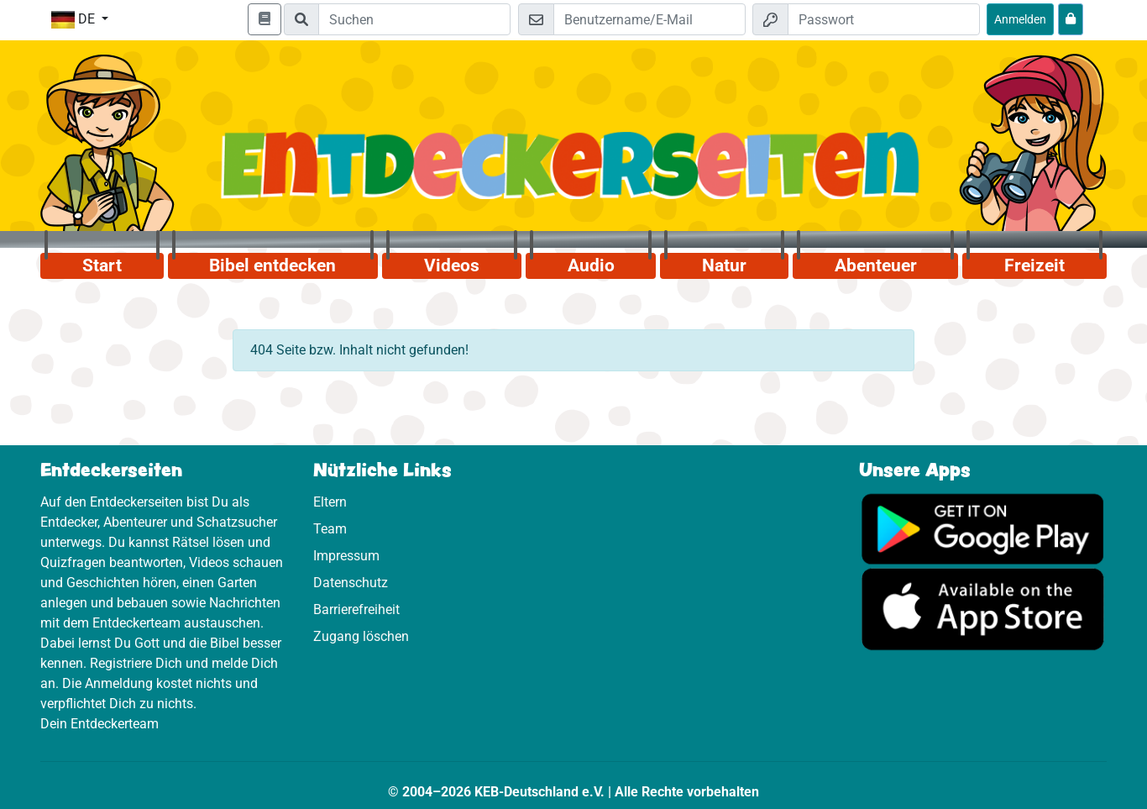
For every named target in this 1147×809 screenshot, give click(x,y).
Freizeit (1034, 265)
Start (102, 265)
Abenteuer (876, 265)
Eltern (330, 502)
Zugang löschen (361, 636)
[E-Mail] (649, 19)
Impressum (346, 556)
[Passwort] (884, 19)
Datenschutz (350, 583)
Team (330, 529)
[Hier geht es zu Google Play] (983, 528)
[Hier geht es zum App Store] (983, 609)
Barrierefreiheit (356, 609)
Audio (591, 265)
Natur (724, 265)
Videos (451, 265)
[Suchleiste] (414, 19)
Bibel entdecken (272, 265)
